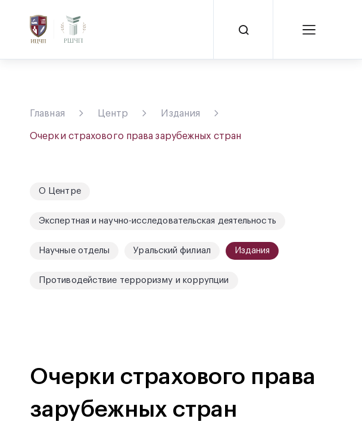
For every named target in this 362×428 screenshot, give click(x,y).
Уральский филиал (172, 250)
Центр (113, 113)
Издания (180, 113)
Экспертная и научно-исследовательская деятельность (157, 220)
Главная (47, 113)
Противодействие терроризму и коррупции (134, 280)
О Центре (60, 191)
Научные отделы (74, 250)
